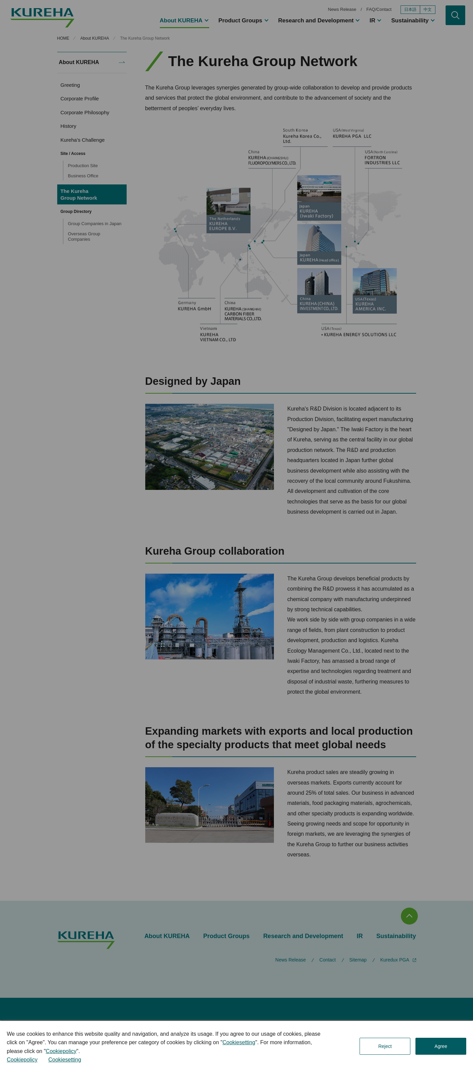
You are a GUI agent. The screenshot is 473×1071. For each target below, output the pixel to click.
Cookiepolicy (61, 1051)
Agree (440, 1046)
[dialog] (236, 1046)
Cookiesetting (238, 1042)
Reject (385, 1046)
